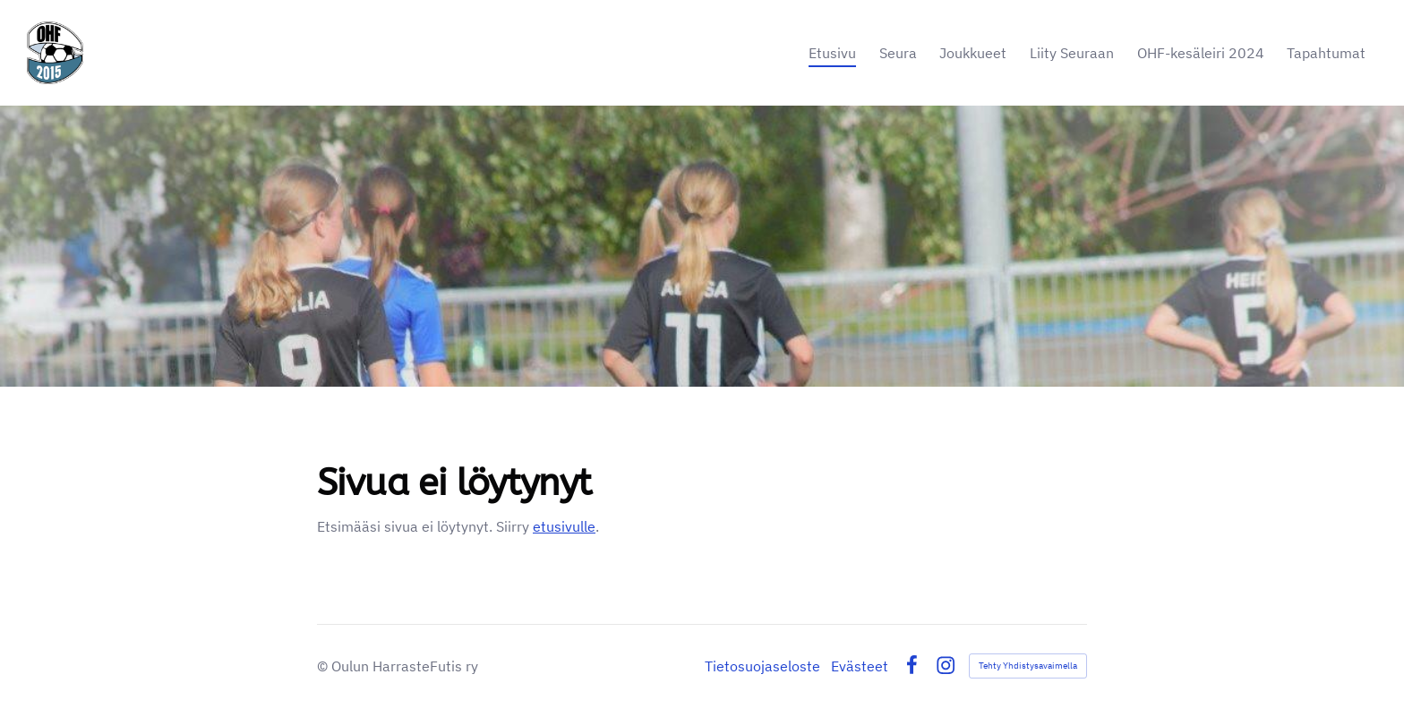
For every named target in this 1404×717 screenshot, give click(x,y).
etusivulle (564, 526)
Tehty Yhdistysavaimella (1028, 665)
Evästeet (859, 666)
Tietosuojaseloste (762, 666)
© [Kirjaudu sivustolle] (324, 666)
